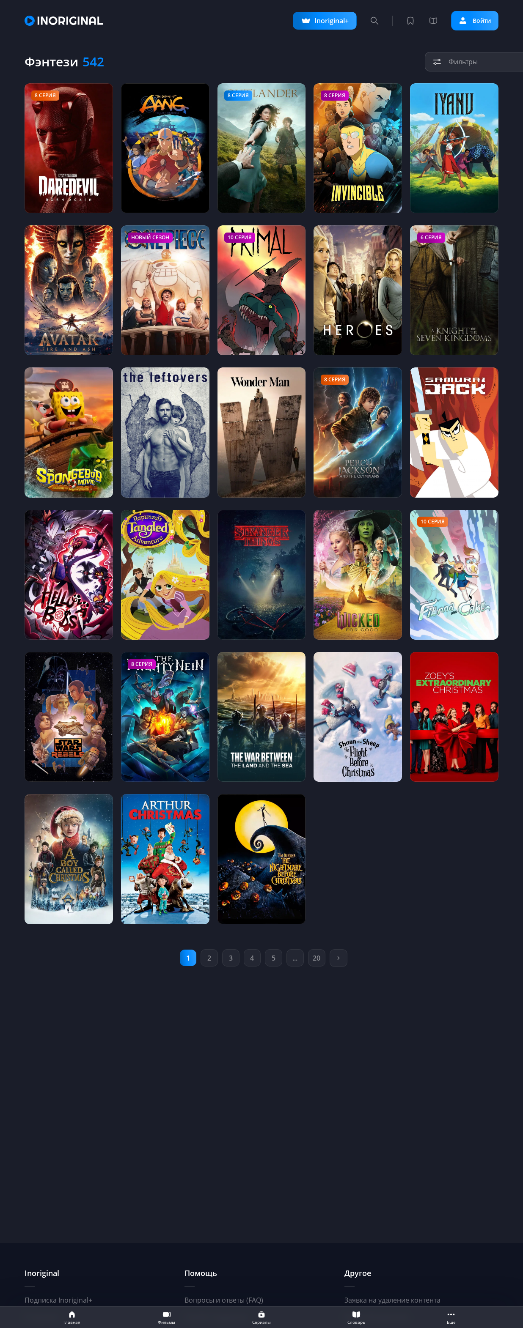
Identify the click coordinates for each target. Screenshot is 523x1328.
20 (318, 958)
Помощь (200, 1273)
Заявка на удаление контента (392, 1300)
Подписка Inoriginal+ (58, 1300)
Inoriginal (42, 1273)
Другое (357, 1273)
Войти (472, 20)
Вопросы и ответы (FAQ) (223, 1300)
